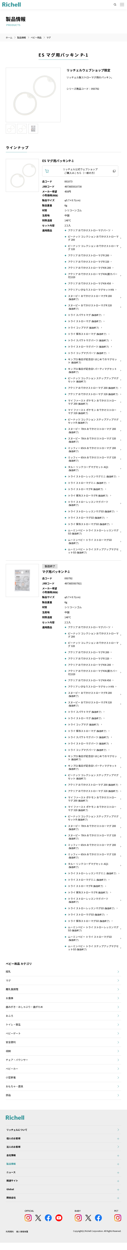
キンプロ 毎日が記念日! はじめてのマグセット (92, 361)
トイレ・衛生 (13, 1026)
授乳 (8, 973)
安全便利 (11, 1044)
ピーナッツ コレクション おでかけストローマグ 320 (93, 248)
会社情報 (10, 1159)
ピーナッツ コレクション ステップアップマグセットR (93, 422)
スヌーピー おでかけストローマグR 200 (90, 298)
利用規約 (10, 1238)
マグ (50, 37)
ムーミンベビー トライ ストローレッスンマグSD (93, 532)
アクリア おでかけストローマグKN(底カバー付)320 (93, 276)
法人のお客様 (13, 1150)
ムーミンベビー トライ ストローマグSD (90, 542)
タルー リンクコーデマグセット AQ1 (88, 469)
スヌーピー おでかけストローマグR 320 (90, 308)
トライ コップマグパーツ (87, 353)
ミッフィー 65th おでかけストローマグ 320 (92, 460)
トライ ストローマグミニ (87, 483)
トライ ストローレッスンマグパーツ (88, 504)
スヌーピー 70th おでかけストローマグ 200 (92, 431)
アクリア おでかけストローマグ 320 (93, 395)
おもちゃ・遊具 (14, 1088)
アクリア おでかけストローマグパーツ (89, 230)
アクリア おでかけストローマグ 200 (93, 388)
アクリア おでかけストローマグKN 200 (89, 268)
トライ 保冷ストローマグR (88, 496)
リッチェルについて (16, 1132)
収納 (8, 1052)
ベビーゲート (13, 1035)
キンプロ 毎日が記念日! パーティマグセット (92, 371)
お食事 (9, 999)
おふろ (9, 1017)
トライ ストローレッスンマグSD (91, 512)
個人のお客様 (13, 1141)
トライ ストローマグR (86, 490)
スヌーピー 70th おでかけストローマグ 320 (92, 441)
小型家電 (11, 1079)
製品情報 (10, 1168)
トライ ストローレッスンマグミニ (92, 477)
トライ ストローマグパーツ (88, 347)
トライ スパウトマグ (85, 316)
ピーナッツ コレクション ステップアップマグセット (93, 380)
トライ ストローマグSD (87, 518)
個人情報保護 (22, 1238)
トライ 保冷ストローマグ (87, 335)
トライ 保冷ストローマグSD (89, 525)
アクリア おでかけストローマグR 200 (88, 255)
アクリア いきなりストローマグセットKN (91, 290)
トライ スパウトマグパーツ (88, 341)
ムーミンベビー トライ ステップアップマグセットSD (93, 552)
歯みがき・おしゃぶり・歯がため (24, 1008)
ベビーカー (12, 1070)
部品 (8, 1097)
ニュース (10, 1177)
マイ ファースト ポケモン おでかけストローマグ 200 (92, 403)
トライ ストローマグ (85, 322)
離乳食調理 (12, 991)
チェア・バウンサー (17, 1061)
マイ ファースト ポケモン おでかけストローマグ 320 (92, 412)
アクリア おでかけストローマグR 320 (88, 262)
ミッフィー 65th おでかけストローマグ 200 (92, 450)
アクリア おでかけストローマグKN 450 (89, 284)
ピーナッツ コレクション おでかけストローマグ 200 (93, 238)
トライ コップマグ (84, 328)
